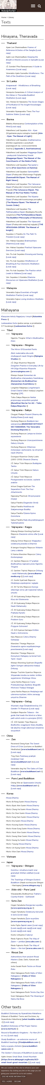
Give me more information (13, 1076)
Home (3, 17)
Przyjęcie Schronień (19, 626)
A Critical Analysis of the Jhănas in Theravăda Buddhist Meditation (24, 95)
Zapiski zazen (26, 925)
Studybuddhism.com (29, 1042)
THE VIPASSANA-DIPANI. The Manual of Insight (24, 227)
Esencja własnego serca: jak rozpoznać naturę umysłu (27, 590)
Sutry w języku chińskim (11, 1046)
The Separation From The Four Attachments (23, 489)
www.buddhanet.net (32, 749)
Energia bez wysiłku (34, 905)
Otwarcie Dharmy (30, 459)
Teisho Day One (37, 992)
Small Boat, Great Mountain (24, 1056)
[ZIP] (21, 393)
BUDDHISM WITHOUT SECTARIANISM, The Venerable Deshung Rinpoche (27, 427)
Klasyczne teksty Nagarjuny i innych (16, 316)
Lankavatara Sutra (24, 326)
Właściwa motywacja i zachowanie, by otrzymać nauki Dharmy (27, 450)
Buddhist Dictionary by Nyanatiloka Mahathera (21, 1013)
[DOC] (39, 718)
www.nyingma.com (21, 371)
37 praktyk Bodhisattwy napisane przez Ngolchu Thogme (27, 564)
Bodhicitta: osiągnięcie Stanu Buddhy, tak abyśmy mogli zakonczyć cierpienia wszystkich (27, 728)
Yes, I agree (7, 1081)
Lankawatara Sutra (9, 323)
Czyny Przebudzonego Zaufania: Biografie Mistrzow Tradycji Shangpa (26, 685)
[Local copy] (21, 69)
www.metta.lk (9, 1029)
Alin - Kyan (32, 130)
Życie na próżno (32, 918)
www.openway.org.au (22, 908)
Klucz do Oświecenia (19, 599)
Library (11, 17)
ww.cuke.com (33, 941)
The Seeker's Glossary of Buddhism (16, 1053)
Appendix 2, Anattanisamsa (27, 148)
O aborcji (29, 935)
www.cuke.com (35, 948)
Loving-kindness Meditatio (31, 299)
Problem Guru (17, 619)
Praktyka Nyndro (18, 613)
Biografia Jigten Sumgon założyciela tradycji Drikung (26, 665)
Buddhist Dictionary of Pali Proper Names (19, 1026)
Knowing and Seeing (34, 254)
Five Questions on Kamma (24, 168)
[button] (33, 6)
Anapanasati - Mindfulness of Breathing (23, 85)
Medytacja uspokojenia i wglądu (24, 583)
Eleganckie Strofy (30, 502)
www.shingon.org (32, 885)
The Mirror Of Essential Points (24, 349)
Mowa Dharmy (12, 798)
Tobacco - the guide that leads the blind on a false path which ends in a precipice (26, 715)
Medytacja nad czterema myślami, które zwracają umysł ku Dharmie (26, 694)
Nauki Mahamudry (18, 606)
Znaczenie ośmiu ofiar (28, 534)
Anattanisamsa (34, 140)
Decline (17, 1081)
